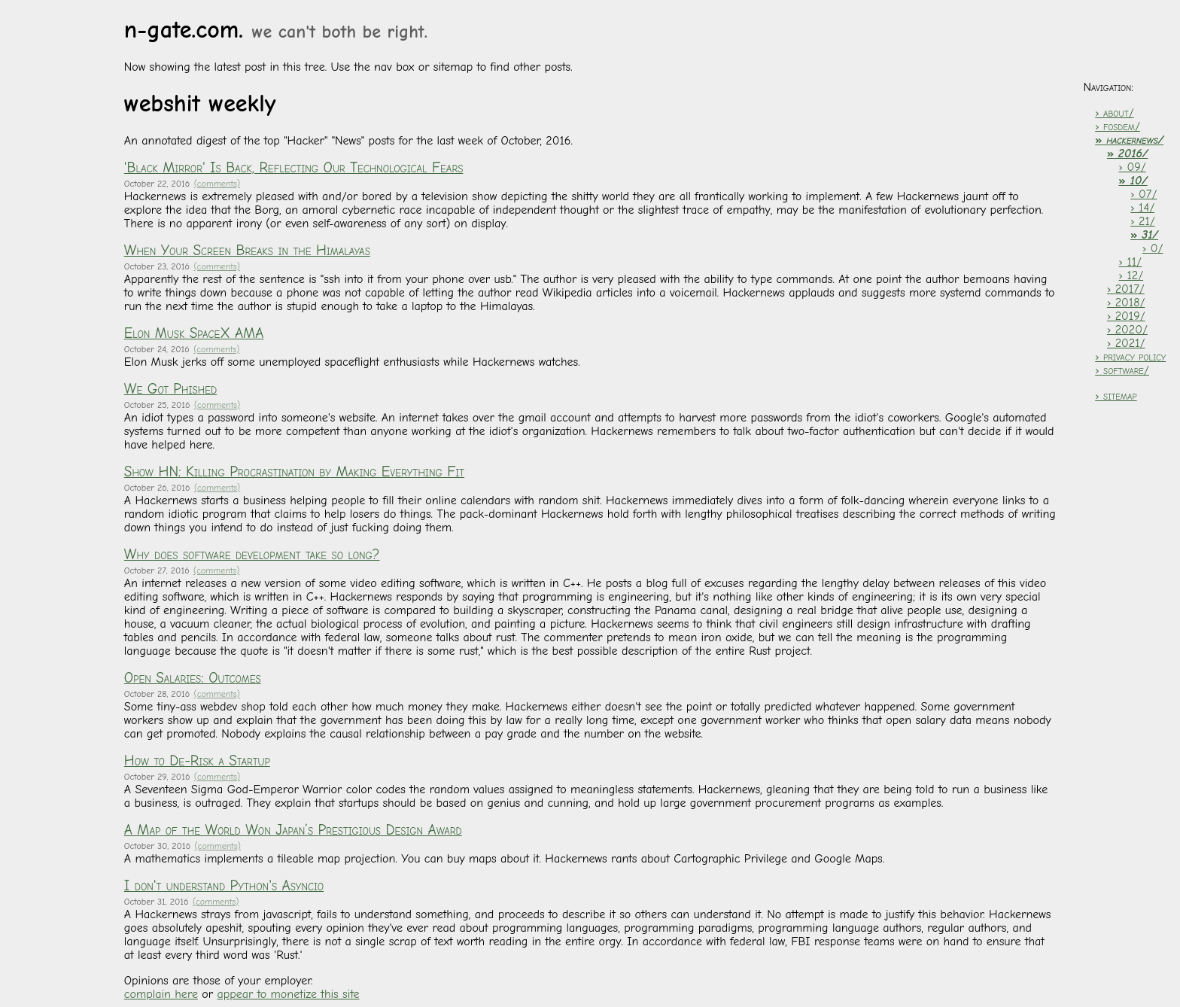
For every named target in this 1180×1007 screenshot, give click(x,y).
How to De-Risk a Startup (197, 761)
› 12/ (1131, 275)
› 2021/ (1126, 343)
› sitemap (1115, 396)
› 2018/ (1126, 302)
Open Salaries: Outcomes (192, 678)
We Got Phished (170, 389)
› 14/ (1142, 207)
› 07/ (1143, 194)
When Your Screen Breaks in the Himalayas (247, 250)
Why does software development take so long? (252, 554)
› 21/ (1142, 221)
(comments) (217, 183)
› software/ (1122, 370)
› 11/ (1130, 262)
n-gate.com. (275, 30)
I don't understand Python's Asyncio (224, 886)
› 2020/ (1127, 329)
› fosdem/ (1117, 126)
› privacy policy (1130, 357)
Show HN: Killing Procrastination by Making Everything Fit (294, 472)
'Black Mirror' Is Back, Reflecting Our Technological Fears (294, 168)
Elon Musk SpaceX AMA (194, 333)
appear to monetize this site (288, 994)
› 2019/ (1126, 316)
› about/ (1114, 113)
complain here (161, 994)
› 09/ (1132, 167)
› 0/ (1152, 248)
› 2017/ (1126, 289)
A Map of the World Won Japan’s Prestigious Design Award (293, 830)
